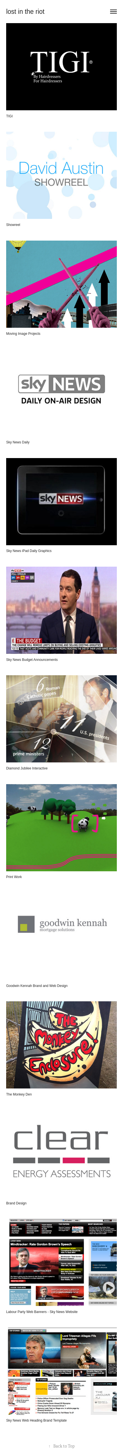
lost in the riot (25, 11)
